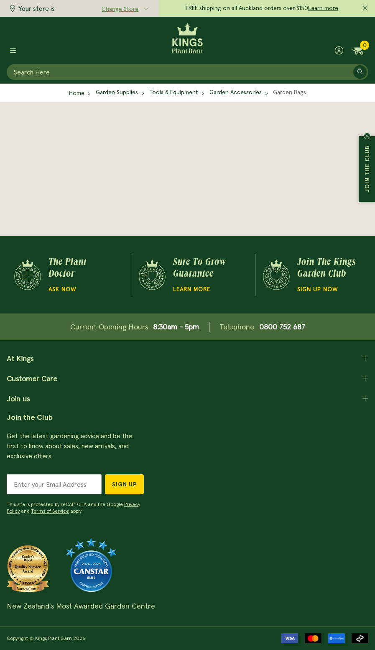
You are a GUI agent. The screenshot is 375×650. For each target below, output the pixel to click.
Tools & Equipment (173, 92)
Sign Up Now (317, 289)
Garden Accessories (235, 92)
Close (367, 136)
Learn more (323, 8)
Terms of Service (50, 511)
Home (76, 93)
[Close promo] (365, 8)
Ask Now (62, 289)
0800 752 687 (282, 326)
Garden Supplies (117, 92)
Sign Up (124, 484)
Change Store (120, 9)
